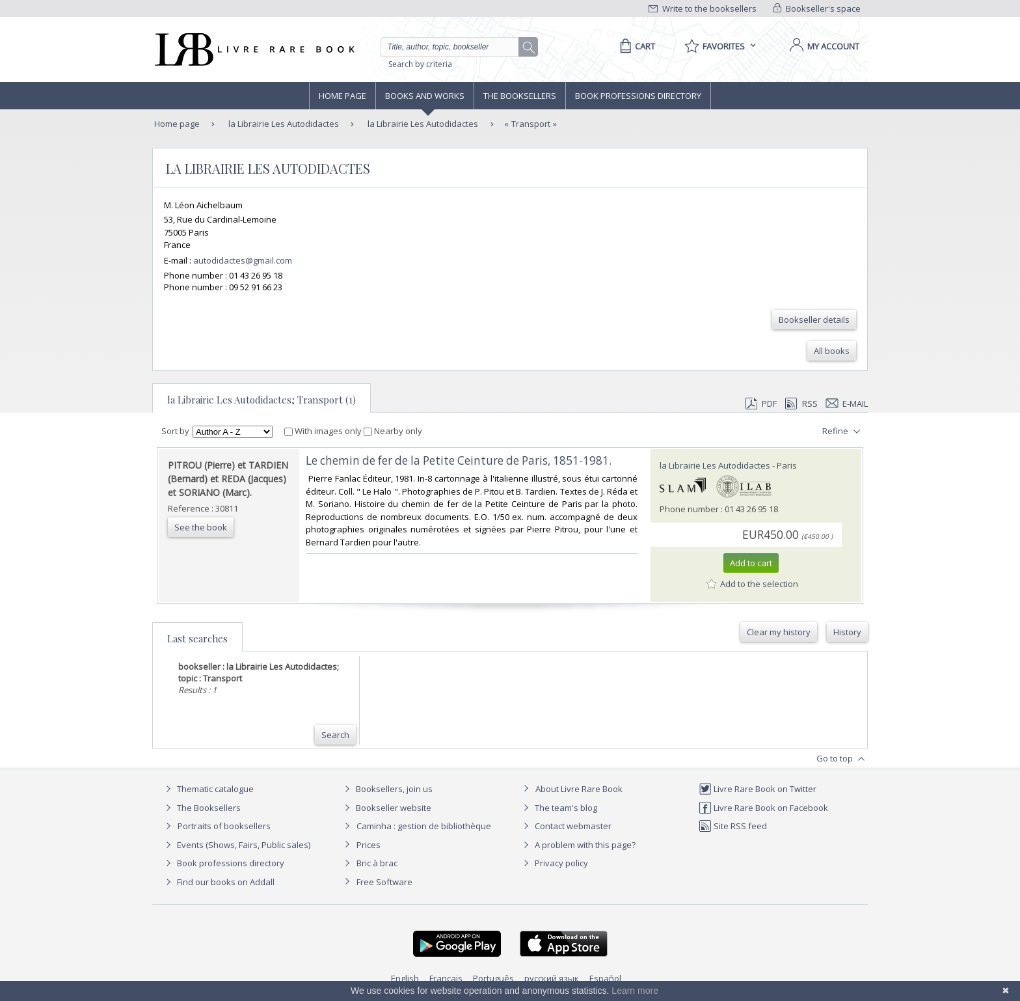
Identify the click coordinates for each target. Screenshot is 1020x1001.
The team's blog (558, 807)
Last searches (197, 638)
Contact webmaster (565, 825)
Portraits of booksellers (224, 826)
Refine (842, 431)
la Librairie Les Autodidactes (282, 124)
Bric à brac (376, 863)
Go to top (842, 758)
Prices (368, 845)
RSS (800, 403)
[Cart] (635, 46)
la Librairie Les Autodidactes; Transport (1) (261, 399)
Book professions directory (638, 96)
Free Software (384, 882)
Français (446, 978)
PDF (761, 403)
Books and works (424, 96)
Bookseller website (386, 807)
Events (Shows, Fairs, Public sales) (236, 844)
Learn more (634, 990)
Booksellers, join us (387, 788)
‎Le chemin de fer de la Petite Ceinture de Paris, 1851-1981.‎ (458, 460)
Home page (342, 96)
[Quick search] (455, 47)
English (405, 978)
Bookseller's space (817, 8)
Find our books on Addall (218, 881)
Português (493, 978)
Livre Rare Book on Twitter (757, 788)
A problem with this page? (578, 844)
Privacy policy (554, 863)
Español (605, 978)
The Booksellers (519, 96)
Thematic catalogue (208, 788)
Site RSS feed (733, 825)
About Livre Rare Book (579, 789)
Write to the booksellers (703, 8)
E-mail (846, 403)
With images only (324, 431)
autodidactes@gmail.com (242, 260)
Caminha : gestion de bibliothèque (423, 826)
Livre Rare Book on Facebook (763, 807)
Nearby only (393, 431)
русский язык (551, 978)
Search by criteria (420, 64)
